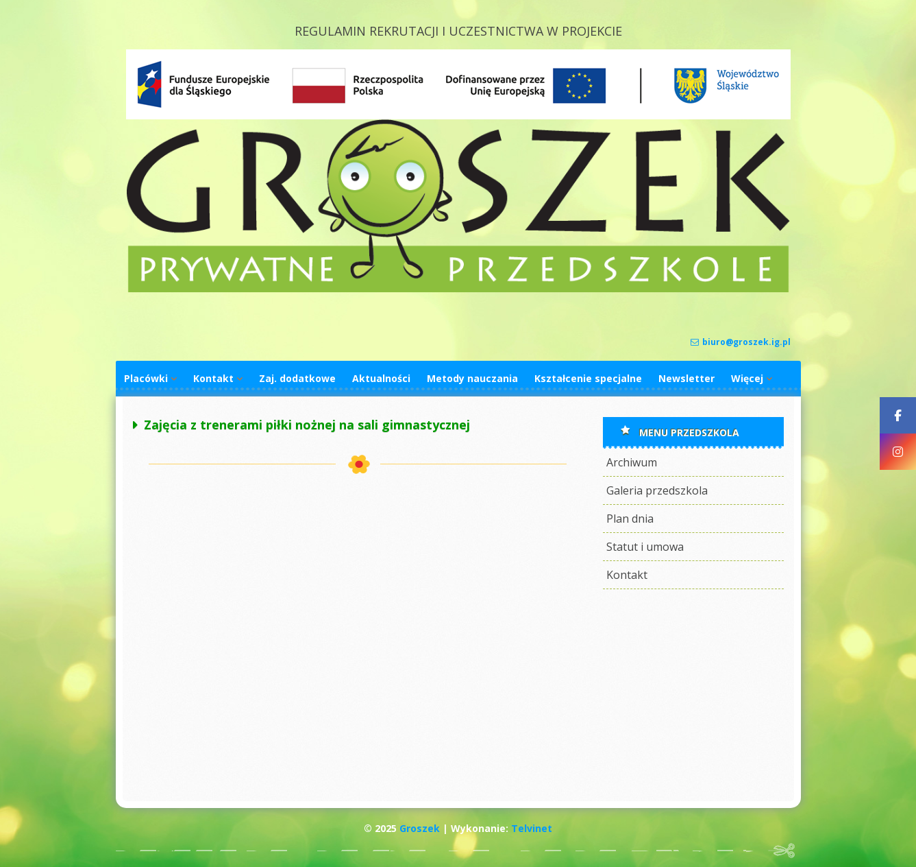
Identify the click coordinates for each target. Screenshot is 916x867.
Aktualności (381, 378)
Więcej (747, 378)
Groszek (419, 828)
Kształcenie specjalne (588, 378)
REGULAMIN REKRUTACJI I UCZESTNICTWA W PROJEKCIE (458, 31)
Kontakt (213, 378)
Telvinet (531, 828)
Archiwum (631, 462)
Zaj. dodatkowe (297, 378)
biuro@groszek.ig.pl (741, 342)
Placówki (146, 378)
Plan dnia (630, 518)
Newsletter (686, 378)
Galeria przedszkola (657, 490)
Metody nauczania (472, 378)
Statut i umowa (645, 546)
